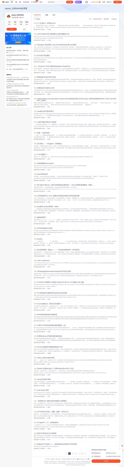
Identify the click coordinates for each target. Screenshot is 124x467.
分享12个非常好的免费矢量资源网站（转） (50, 325)
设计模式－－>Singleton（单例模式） (48, 144)
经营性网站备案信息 (85, 461)
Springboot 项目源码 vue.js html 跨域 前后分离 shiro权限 (55, 45)
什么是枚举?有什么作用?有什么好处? (16, 103)
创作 (117, 2)
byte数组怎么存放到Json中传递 (15, 84)
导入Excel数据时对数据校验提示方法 (48, 347)
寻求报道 (64, 459)
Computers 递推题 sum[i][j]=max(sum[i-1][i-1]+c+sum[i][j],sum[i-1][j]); (59, 282)
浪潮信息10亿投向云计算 (44, 88)
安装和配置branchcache (44, 163)
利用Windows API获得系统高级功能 (48, 336)
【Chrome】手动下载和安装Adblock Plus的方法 (52, 66)
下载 (16, 2)
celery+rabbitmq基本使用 (44, 358)
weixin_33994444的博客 (16, 8)
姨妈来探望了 (40, 217)
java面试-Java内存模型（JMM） (47, 206)
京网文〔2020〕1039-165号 (73, 461)
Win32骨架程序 (41, 174)
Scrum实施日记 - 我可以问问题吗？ (48, 304)
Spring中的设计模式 (42, 379)
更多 (41, 2)
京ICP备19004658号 (62, 461)
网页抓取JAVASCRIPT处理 (45, 77)
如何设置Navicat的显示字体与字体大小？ (17, 56)
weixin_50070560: (11, 105)
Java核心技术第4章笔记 (44, 111)
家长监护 (47, 463)
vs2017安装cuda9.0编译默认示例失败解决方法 (51, 34)
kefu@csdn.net (83, 459)
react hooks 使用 (41, 390)
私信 (24, 29)
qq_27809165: (10, 98)
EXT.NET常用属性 (42, 55)
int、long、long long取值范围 (17, 69)
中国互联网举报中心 (62, 463)
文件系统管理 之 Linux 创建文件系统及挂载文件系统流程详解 (56, 196)
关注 (11, 29)
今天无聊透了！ (41, 154)
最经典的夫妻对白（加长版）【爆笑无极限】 (17, 51)
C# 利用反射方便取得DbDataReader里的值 (50, 293)
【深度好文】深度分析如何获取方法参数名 (50, 401)
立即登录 (106, 461)
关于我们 (47, 459)
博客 (12, 2)
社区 (20, 2)
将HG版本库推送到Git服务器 (45, 314)
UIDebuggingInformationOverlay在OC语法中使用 (52, 271)
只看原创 (37, 19)
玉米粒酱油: (9, 79)
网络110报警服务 (53, 463)
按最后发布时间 (97, 19)
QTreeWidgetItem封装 (43, 228)
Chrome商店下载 (71, 463)
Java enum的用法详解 (12, 90)
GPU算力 (34, 1)
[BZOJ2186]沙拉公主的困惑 (45, 433)
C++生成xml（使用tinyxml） (45, 23)
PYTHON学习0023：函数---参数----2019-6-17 (51, 412)
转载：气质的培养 (42, 133)
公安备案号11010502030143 (50, 461)
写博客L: (8, 92)
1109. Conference (42, 260)
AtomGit (26, 2)
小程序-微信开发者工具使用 (45, 122)
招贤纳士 (53, 459)
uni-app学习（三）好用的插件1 (46, 422)
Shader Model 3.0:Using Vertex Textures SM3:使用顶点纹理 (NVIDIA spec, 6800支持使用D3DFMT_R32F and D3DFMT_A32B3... (75, 99)
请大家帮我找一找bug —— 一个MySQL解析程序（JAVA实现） (57, 250)
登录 (86, 2)
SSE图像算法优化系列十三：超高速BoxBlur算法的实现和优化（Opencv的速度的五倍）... (18, 77)
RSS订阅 (113, 19)
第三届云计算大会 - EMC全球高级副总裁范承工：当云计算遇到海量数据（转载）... (64, 185)
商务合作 (58, 459)
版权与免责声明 (86, 463)
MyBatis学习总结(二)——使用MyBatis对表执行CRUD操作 (55, 444)
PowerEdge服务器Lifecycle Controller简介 (17, 65)
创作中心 (109, 2)
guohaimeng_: (10, 86)
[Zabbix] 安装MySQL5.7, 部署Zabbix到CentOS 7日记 (54, 368)
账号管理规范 (79, 463)
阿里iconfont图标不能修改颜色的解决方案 (17, 60)
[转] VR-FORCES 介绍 (12, 96)
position (38, 239)
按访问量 (106, 19)
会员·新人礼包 (95, 2)
